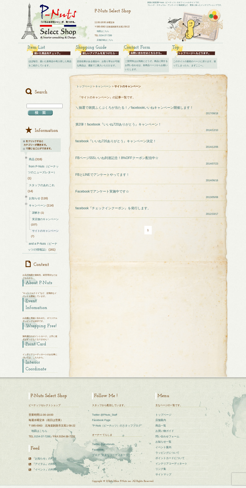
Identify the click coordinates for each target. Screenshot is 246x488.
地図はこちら (103, 31)
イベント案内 (163, 447)
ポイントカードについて (170, 458)
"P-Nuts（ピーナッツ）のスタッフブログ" (117, 425)
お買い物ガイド (164, 430)
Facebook (97, 449)
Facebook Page (101, 420)
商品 (32, 159)
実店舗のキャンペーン (45, 219)
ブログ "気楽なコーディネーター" (112, 455)
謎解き (36, 212)
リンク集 (160, 468)
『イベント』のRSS (44, 469)
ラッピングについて (167, 452)
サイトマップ (163, 474)
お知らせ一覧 (163, 441)
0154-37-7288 (105, 35)
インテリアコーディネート (171, 463)
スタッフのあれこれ (42, 185)
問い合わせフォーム (167, 436)
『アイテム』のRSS (44, 464)
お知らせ (34, 198)
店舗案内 (160, 420)
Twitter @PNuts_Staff (104, 414)
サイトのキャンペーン (45, 230)
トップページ (84, 86)
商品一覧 (160, 425)
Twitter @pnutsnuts (103, 444)
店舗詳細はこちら (105, 40)
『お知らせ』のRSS (44, 458)
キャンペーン (103, 86)
